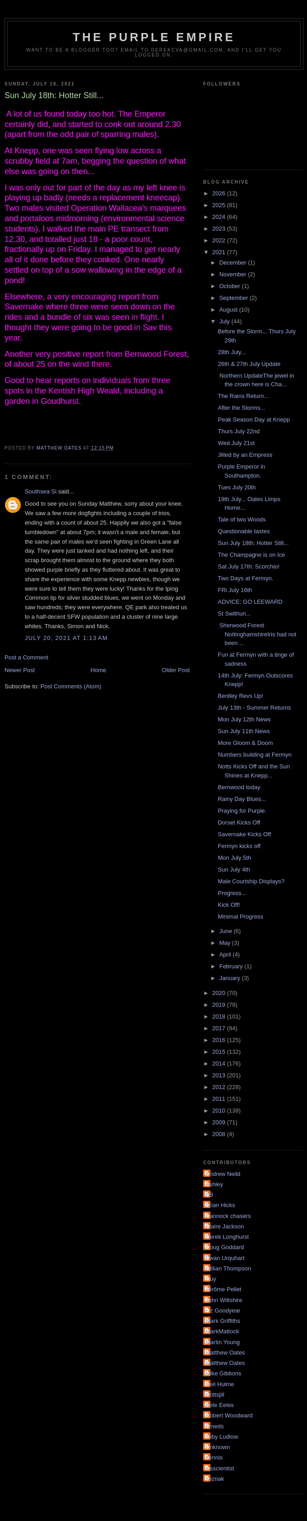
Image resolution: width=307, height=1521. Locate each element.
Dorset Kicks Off (239, 822)
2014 (219, 1063)
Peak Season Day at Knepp (254, 419)
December (233, 262)
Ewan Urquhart (225, 1258)
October (230, 286)
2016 (219, 1040)
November (233, 274)
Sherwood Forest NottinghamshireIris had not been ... (257, 634)
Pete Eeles (219, 1405)
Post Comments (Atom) (71, 686)
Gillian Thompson (228, 1268)
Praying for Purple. (242, 810)
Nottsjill (214, 1394)
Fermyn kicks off (239, 846)
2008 (219, 1134)
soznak (214, 1478)
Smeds (214, 1426)
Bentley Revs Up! (240, 695)
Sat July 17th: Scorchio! (248, 566)
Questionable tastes (244, 531)
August (229, 309)
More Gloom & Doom (245, 742)
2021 (219, 252)
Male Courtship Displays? (251, 881)
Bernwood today (239, 787)
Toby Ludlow (221, 1436)
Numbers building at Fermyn (254, 754)
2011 (219, 1098)
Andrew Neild (222, 1173)
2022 (219, 240)
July (225, 321)
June (226, 931)
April (226, 954)
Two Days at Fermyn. (245, 578)
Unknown (217, 1447)
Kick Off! (229, 904)
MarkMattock (222, 1331)
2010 (219, 1110)
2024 (219, 216)
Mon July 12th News (244, 719)
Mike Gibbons (223, 1373)
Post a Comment (26, 657)
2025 (219, 205)
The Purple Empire (154, 37)
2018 (219, 1016)
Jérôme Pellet (223, 1289)
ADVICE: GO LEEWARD (250, 601)
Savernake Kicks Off (244, 834)
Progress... (232, 893)
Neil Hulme (219, 1384)
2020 (219, 993)
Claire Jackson (224, 1226)
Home (99, 670)
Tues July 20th (237, 487)
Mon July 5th (234, 857)
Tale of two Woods (241, 519)
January (230, 978)
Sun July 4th (234, 869)
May (225, 942)
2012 (219, 1087)
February (232, 966)
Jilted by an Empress (245, 454)
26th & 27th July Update (249, 363)
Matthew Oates (225, 1352)
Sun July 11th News (244, 731)
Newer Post (20, 670)
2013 (219, 1075)
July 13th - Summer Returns (254, 707)
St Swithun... (234, 613)
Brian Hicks (220, 1205)
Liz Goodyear (222, 1310)
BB (209, 1194)
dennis (214, 1457)
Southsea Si (40, 491)
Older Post (176, 670)
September (234, 297)
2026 (219, 193)
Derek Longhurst (227, 1236)
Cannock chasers (228, 1216)
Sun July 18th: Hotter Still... (253, 543)
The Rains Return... (243, 396)
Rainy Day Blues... (242, 799)
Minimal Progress (240, 916)
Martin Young (222, 1342)
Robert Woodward (229, 1415)
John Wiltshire (223, 1300)
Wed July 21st (236, 443)
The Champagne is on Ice (251, 554)
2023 (219, 228)
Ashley (214, 1184)
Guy (210, 1278)
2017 (219, 1028)
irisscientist (219, 1468)
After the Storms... (241, 407)
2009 (219, 1122)
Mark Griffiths (222, 1320)
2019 (219, 1004)
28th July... (232, 352)
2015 (219, 1051)
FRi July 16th (235, 590)
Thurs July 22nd (239, 431)
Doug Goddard (224, 1247)
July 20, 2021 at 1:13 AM (66, 638)
